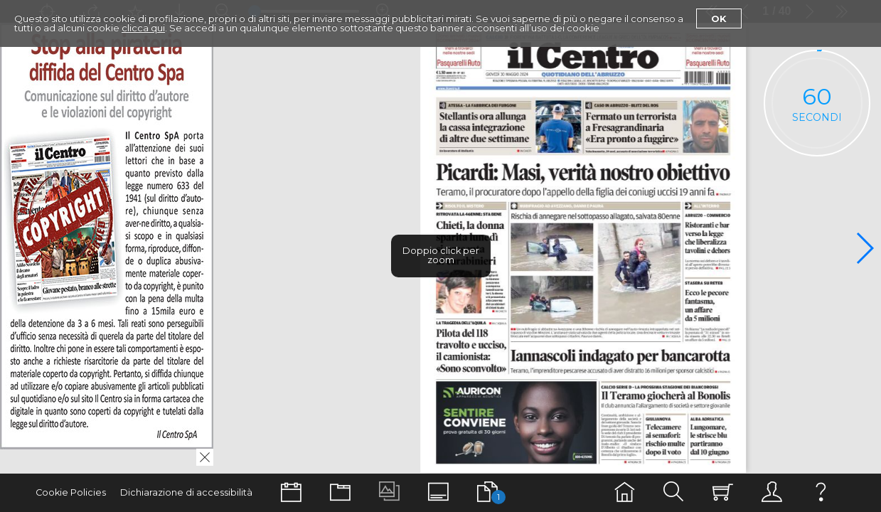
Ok (719, 18)
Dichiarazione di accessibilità (186, 492)
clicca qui (143, 27)
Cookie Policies (71, 492)
